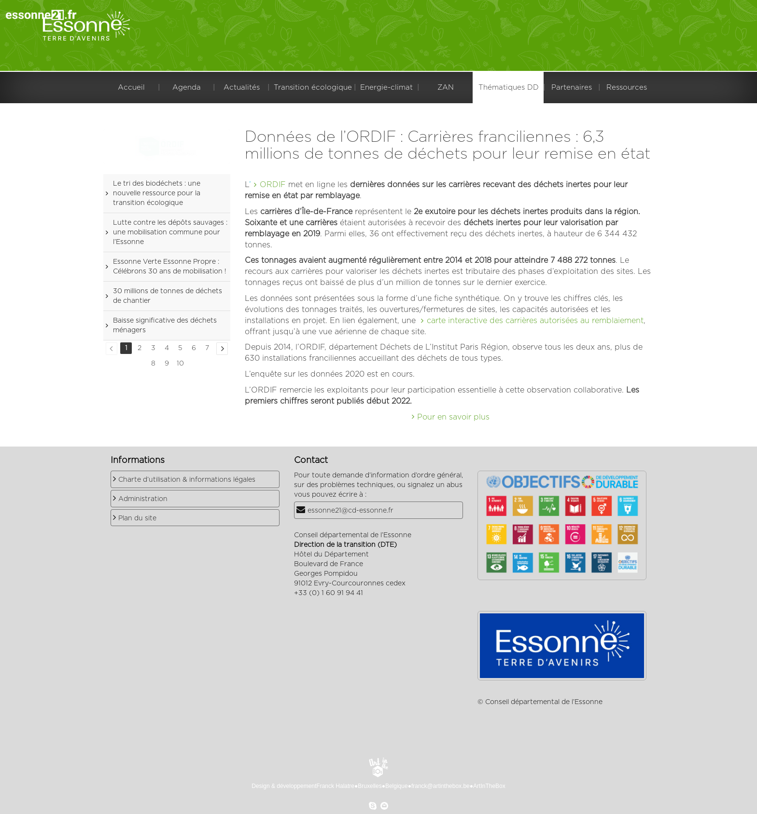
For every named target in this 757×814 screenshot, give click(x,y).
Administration (143, 499)
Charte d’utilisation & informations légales (186, 479)
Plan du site (137, 518)
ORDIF (273, 185)
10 (180, 363)
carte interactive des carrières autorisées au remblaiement (535, 321)
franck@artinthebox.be (440, 786)
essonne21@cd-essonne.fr (350, 510)
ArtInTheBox (489, 786)
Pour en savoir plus (453, 417)
